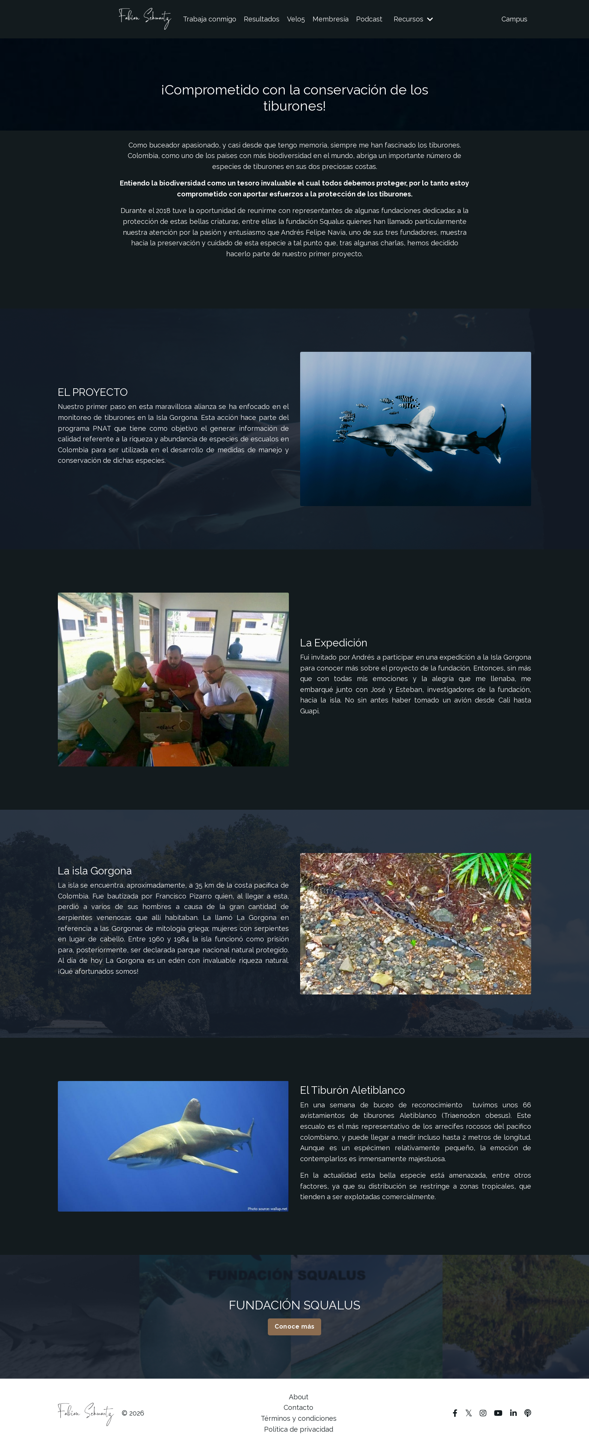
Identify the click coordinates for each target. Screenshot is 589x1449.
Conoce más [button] (295, 1327)
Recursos (413, 19)
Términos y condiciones (299, 1419)
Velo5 (296, 19)
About (298, 1398)
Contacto (298, 1409)
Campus (514, 19)
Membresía (331, 19)
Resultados (261, 19)
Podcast (369, 19)
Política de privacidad (298, 1430)
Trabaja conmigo (209, 19)
